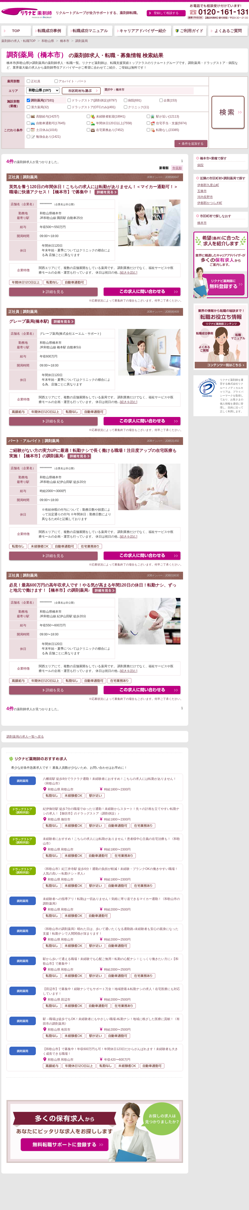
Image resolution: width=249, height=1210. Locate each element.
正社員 (33, 81)
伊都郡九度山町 (208, 185)
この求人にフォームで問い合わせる (142, 292)
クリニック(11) (136, 107)
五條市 (202, 191)
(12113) (163, 116)
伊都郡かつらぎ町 (209, 203)
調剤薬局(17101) (40, 100)
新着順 (164, 168)
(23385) (163, 130)
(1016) (42, 130)
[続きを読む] (128, 272)
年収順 (177, 168)
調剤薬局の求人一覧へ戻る (25, 736)
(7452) (105, 130)
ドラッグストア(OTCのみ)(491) (92, 107)
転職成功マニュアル (90, 30)
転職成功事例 (49, 30)
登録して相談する (166, 13)
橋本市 (202, 223)
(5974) (167, 123)
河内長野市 (205, 197)
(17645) (46, 123)
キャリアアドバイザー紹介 (142, 30)
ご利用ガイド (191, 30)
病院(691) (133, 100)
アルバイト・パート (71, 81)
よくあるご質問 (228, 30)
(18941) (106, 116)
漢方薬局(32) (38, 107)
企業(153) (168, 100)
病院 (200, 165)
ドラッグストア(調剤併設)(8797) (92, 100)
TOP (16, 30)
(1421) (44, 136)
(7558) (109, 123)
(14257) (43, 116)
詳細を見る (55, 292)
